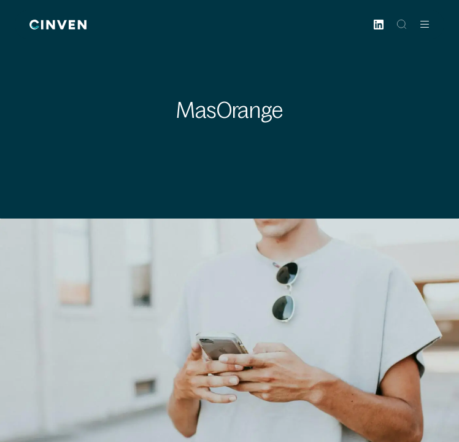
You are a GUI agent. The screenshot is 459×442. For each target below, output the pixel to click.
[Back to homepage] (58, 24)
